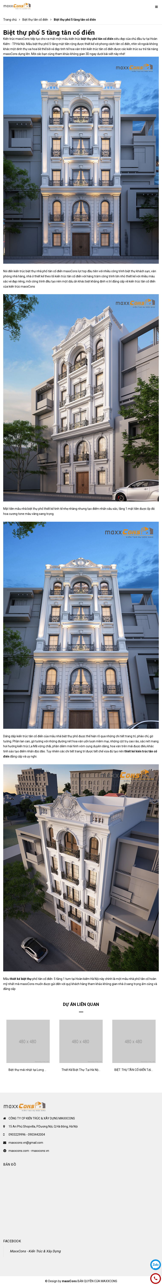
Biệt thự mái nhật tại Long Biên (29, 1069)
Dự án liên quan (81, 1004)
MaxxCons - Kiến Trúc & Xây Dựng (35, 1251)
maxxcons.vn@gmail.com (26, 1142)
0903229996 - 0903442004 (27, 1134)
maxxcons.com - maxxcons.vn (29, 1150)
